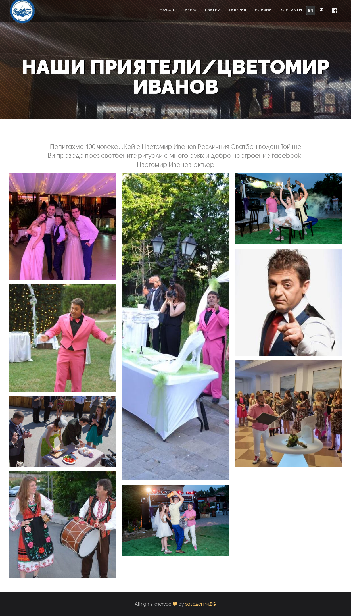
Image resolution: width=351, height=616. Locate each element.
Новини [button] (263, 10)
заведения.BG (200, 604)
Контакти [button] (291, 10)
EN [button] (310, 10)
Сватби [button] (212, 10)
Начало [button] (168, 10)
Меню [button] (190, 10)
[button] (335, 10)
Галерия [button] (237, 10)
